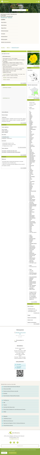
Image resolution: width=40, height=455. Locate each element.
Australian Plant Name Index (8, 407)
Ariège (30, 118)
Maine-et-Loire (31, 183)
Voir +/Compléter (23, 122)
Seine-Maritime (31, 216)
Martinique (31, 186)
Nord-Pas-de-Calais (32, 254)
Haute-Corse (31, 152)
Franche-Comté (32, 146)
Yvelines (30, 231)
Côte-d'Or (31, 135)
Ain (29, 111)
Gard (30, 147)
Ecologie (3, 33)
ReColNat (4, 393)
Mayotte (30, 188)
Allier (30, 113)
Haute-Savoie (31, 158)
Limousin (30, 172)
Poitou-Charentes (32, 199)
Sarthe (30, 213)
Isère (30, 166)
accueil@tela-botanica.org (14, 438)
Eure (30, 143)
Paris (30, 194)
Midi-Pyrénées (31, 253)
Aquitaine (30, 236)
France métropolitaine (33, 273)
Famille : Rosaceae (5, 130)
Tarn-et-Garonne (32, 221)
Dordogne (31, 138)
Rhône (30, 208)
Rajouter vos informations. (32, 317)
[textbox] (19, 10)
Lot (29, 180)
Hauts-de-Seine (32, 161)
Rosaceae (10, 17)
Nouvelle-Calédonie (32, 281)
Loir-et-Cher (31, 174)
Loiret (30, 177)
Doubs (30, 140)
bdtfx (8, 47)
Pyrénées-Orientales (32, 205)
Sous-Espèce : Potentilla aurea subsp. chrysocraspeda (11, 152)
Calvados (30, 124)
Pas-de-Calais (31, 195)
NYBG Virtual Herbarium (7, 420)
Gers (30, 148)
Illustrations (4, 25)
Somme (30, 219)
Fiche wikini (18, 364)
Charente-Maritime (32, 129)
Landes (30, 169)
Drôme (30, 141)
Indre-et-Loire (31, 165)
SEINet (4, 411)
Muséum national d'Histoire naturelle (10, 391)
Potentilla (2, 17)
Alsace (30, 114)
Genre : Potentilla (5, 132)
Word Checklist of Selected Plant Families (10, 395)
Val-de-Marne (31, 225)
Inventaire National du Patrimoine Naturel (11, 386)
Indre (30, 164)
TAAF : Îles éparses (32, 285)
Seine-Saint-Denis (32, 217)
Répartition (3, 28)
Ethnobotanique (4, 30)
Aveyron (30, 120)
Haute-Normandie (32, 155)
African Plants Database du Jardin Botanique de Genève (13, 409)
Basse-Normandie (32, 238)
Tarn (30, 220)
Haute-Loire (31, 154)
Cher (30, 130)
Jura (30, 167)
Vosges (30, 228)
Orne (30, 193)
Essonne (30, 142)
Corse (30, 132)
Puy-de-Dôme (31, 203)
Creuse (30, 136)
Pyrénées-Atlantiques (32, 204)
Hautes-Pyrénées (32, 160)
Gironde (30, 149)
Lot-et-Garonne (31, 181)
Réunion (30, 206)
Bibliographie (4, 39)
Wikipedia (4, 416)
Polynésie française (32, 282)
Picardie (30, 198)
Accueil (3, 47)
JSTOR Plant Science (6, 418)
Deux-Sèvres (31, 137)
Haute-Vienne (31, 159)
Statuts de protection (6, 42)
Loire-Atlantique (32, 176)
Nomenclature (4, 36)
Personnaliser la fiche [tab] (19, 341)
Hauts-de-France (32, 248)
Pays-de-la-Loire (32, 255)
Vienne (30, 227)
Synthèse (3, 19)
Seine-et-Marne (32, 215)
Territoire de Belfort (32, 222)
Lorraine (30, 178)
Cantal (30, 125)
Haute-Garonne (32, 153)
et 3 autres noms (36, 312)
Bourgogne (31, 239)
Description (3, 22)
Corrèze (30, 131)
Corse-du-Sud (31, 134)
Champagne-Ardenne (33, 126)
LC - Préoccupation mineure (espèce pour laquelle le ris (33, 297)
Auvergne (31, 237)
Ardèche (30, 117)
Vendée (30, 226)
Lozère (30, 182)
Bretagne (30, 123)
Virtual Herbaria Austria (7, 425)
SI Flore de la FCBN (6, 389)
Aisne (30, 112)
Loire (30, 175)
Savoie (30, 214)
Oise (30, 192)
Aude (30, 119)
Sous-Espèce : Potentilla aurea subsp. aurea (9, 150)
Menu (37, 1)
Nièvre (30, 189)
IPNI (3, 402)
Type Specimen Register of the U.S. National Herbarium (13, 423)
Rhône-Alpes (31, 261)
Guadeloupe (31, 278)
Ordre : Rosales (4, 129)
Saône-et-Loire (31, 211)
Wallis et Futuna (32, 289)
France (30, 265)
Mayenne (30, 187)
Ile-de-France (31, 249)
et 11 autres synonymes (22, 147)
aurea (6, 17)
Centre (30, 242)
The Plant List (5, 400)
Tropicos (4, 405)
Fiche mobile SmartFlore (18, 367)
